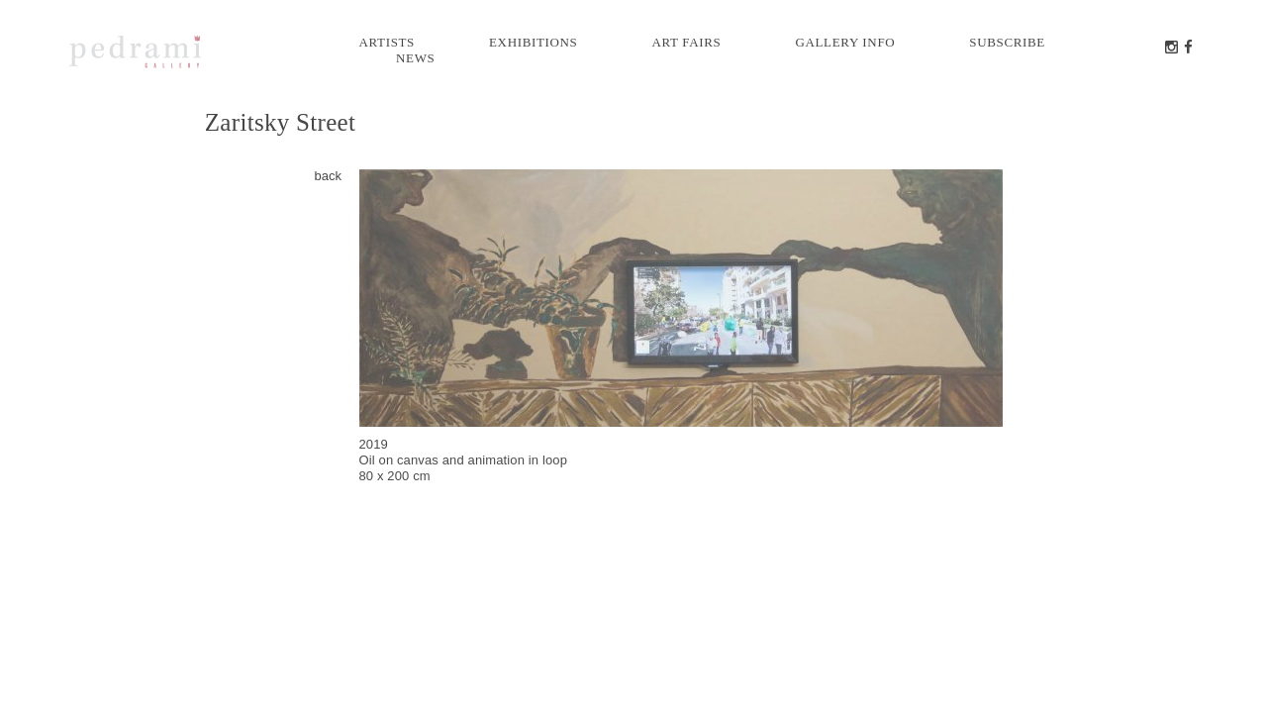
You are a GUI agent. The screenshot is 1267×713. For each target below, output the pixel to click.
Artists (387, 42)
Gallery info (845, 42)
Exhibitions (533, 42)
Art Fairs (686, 42)
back (328, 175)
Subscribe (1007, 42)
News (415, 58)
